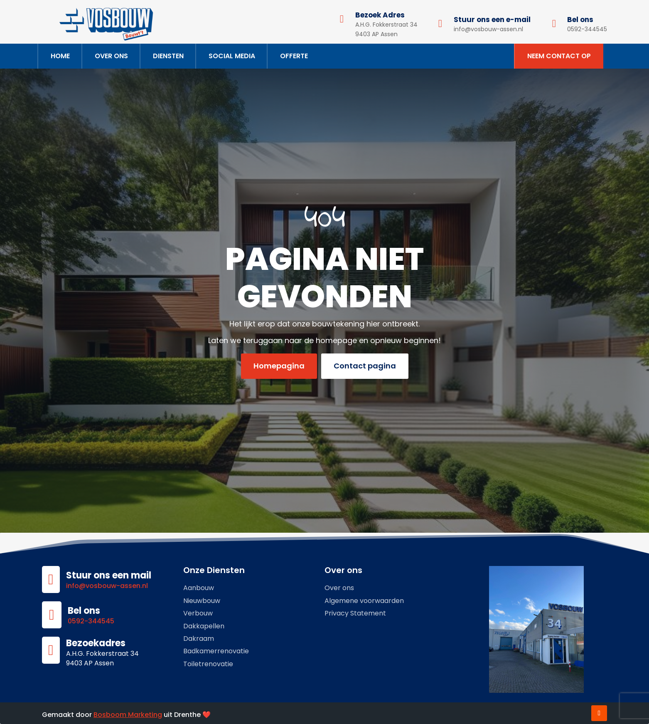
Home (60, 56)
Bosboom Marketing (127, 714)
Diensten (168, 56)
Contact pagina (365, 366)
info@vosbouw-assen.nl (107, 586)
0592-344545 (91, 621)
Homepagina (279, 366)
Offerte (294, 56)
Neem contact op (559, 56)
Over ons (111, 56)
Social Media (232, 56)
